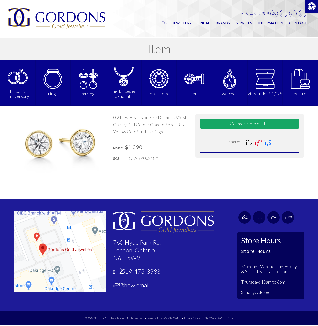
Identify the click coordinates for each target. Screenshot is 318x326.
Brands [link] (223, 23)
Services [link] (244, 23)
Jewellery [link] (182, 23)
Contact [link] (298, 23)
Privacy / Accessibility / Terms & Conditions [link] (208, 319)
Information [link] (270, 23)
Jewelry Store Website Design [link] (164, 319)
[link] (311, 6)
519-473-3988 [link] (255, 14)
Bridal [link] (204, 23)
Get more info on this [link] (250, 124)
